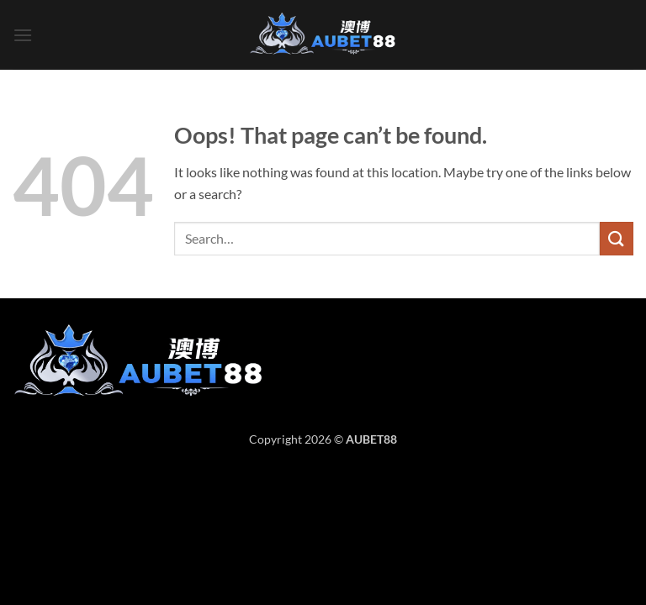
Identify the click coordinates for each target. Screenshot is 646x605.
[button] (23, 34)
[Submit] (616, 238)
